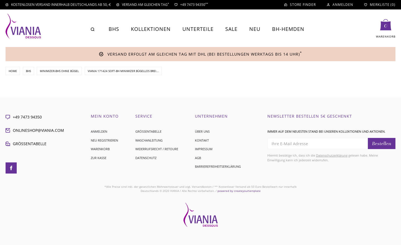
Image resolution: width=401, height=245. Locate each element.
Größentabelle (26, 143)
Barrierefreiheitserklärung (218, 166)
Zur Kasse (98, 158)
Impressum (203, 149)
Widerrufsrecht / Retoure (156, 149)
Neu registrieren (104, 140)
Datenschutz (146, 158)
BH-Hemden (288, 29)
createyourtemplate (239, 191)
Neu (254, 29)
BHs (114, 29)
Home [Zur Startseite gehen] (13, 71)
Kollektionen (151, 29)
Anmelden (99, 131)
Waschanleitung (149, 140)
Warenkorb (100, 149)
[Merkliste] (379, 4)
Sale (231, 29)
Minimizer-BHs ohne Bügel (59, 71)
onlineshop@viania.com (35, 130)
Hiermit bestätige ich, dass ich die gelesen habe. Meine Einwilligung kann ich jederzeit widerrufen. (322, 157)
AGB (198, 158)
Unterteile (198, 29)
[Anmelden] (340, 4)
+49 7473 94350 (24, 117)
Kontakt (202, 140)
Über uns (202, 131)
